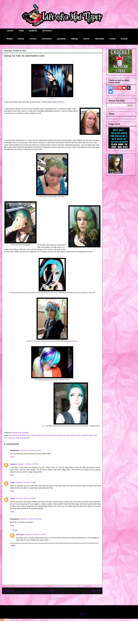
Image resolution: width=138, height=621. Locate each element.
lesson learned (56, 435)
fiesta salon (26, 435)
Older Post (95, 591)
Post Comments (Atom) (57, 599)
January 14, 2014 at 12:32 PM (30, 519)
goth (32, 435)
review (112, 39)
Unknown (13, 464)
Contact (10, 31)
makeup (74, 39)
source (44, 426)
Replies (15, 530)
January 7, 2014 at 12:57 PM (28, 464)
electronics (47, 39)
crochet (32, 39)
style (17, 438)
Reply (12, 457)
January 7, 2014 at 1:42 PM (26, 482)
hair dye (48, 435)
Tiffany (12, 482)
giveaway (61, 39)
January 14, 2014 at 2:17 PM (35, 534)
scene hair (11, 438)
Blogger (83, 614)
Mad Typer (20, 534)
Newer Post (9, 591)
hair (42, 435)
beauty (21, 39)
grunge (37, 435)
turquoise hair (25, 438)
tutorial (124, 39)
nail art (86, 39)
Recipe (10, 39)
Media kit (33, 31)
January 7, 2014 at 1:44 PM (26, 498)
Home (21, 31)
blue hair (18, 435)
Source (52, 98)
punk (78, 435)
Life (64, 435)
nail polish (99, 39)
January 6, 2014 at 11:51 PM (30, 450)
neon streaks (71, 435)
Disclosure (47, 31)
